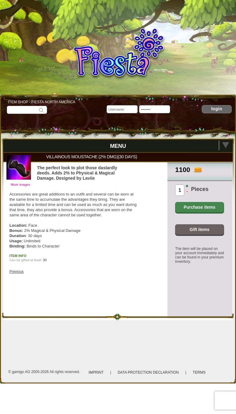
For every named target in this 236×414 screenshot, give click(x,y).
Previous (16, 271)
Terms (199, 372)
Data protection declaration (149, 372)
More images (20, 184)
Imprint (95, 372)
